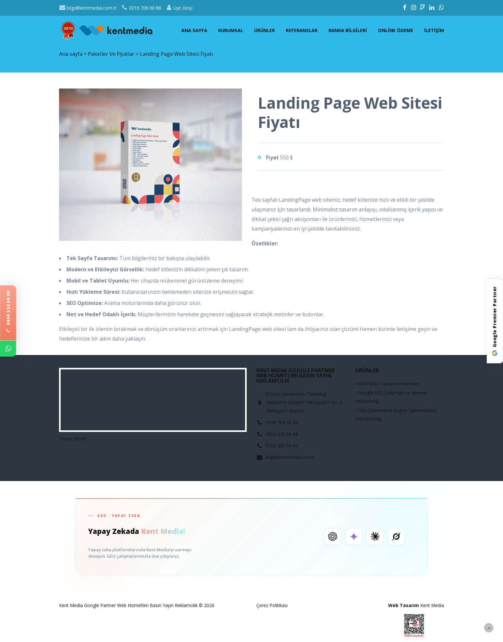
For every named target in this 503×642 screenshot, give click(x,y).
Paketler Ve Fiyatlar (112, 53)
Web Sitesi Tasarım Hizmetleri (387, 384)
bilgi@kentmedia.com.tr (88, 8)
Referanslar (302, 30)
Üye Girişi (179, 8)
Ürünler (264, 30)
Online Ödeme (395, 30)
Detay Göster (73, 438)
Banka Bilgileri (347, 30)
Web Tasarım (403, 605)
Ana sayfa (194, 30)
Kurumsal (230, 30)
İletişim (434, 30)
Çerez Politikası (272, 605)
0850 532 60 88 (8, 312)
